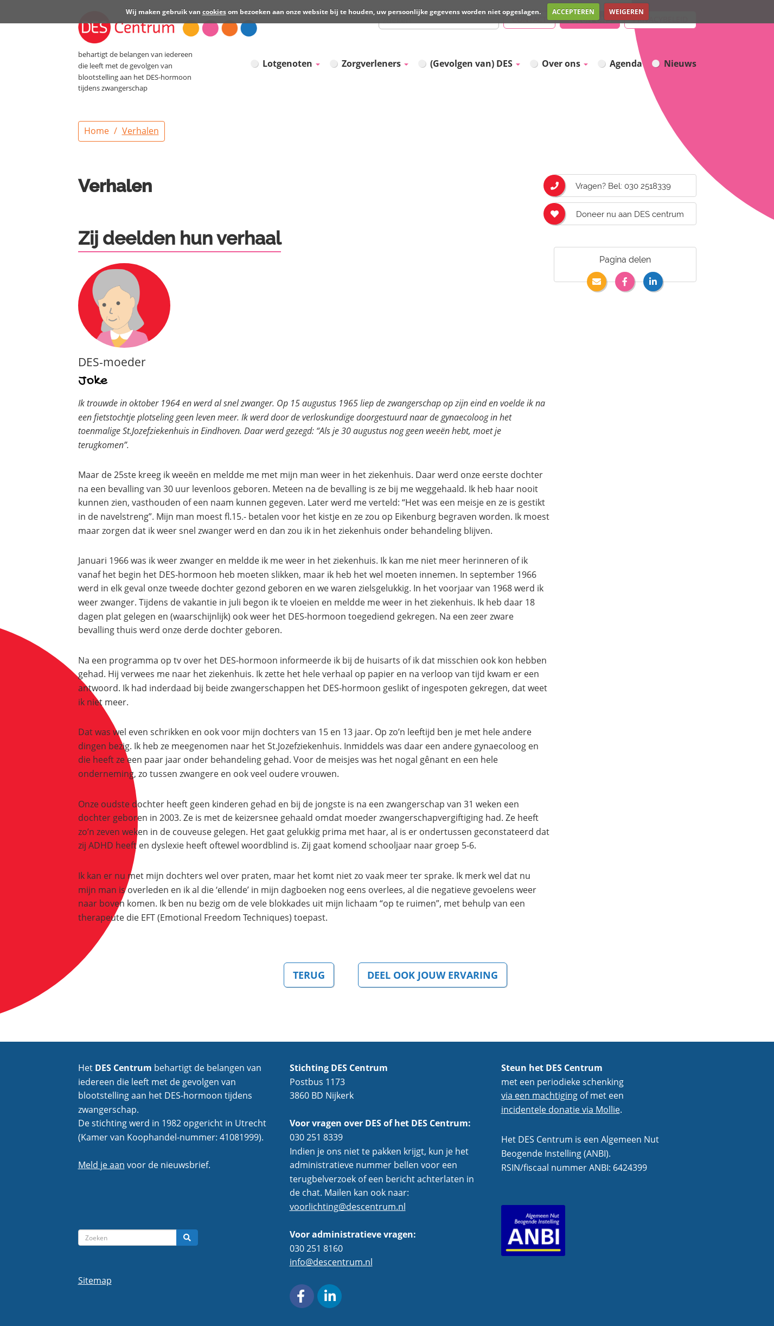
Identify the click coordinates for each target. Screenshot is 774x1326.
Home (96, 131)
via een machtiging (539, 1095)
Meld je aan (101, 1165)
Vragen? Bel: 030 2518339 (612, 185)
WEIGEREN (626, 11)
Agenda (626, 63)
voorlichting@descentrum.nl (348, 1207)
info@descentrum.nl (331, 1262)
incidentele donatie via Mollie (560, 1109)
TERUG (309, 974)
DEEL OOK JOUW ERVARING (432, 974)
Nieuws (680, 63)
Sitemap (95, 1280)
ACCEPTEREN (573, 11)
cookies (214, 11)
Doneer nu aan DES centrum (619, 214)
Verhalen (140, 131)
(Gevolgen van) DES (475, 63)
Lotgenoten (291, 63)
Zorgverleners (375, 63)
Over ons (565, 63)
